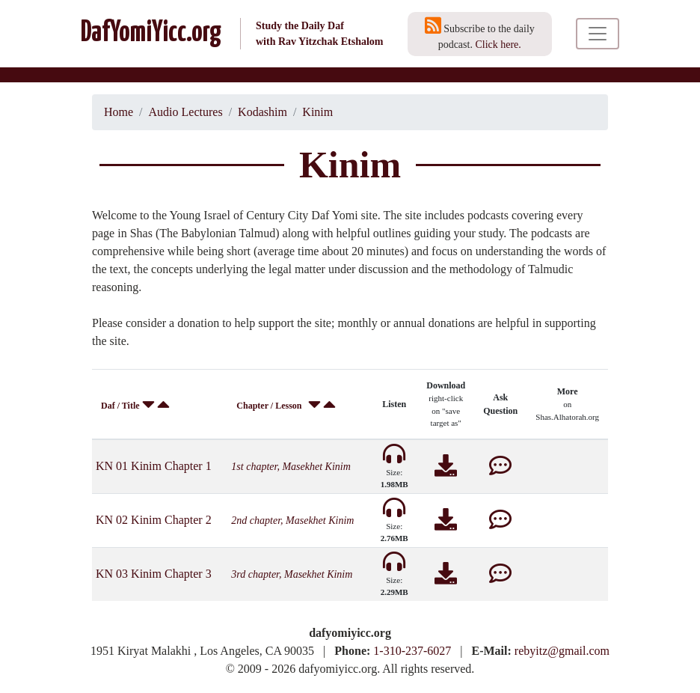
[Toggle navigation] (597, 33)
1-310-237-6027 (412, 650)
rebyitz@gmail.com (562, 650)
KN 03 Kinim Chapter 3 (154, 573)
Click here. (498, 44)
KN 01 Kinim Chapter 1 (154, 466)
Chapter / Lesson (268, 405)
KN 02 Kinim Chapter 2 (154, 519)
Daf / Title (120, 405)
